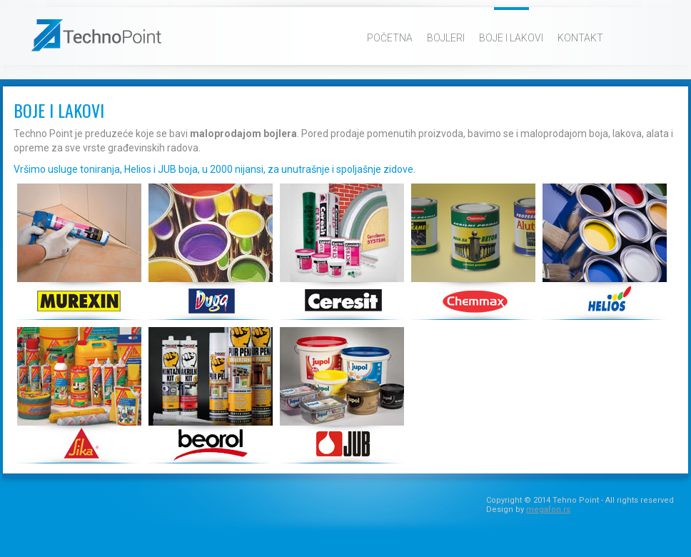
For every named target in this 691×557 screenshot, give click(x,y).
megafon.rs (548, 509)
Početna (390, 38)
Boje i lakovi (511, 38)
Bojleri (446, 38)
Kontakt (580, 38)
